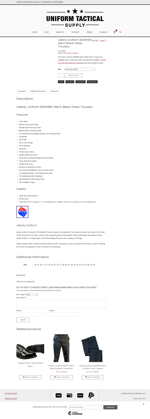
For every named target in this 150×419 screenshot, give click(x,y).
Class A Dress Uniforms (71, 53)
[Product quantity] (61, 75)
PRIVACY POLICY (11, 399)
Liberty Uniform (92, 81)
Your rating (21, 294)
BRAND (89, 32)
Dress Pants (70, 81)
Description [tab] (22, 91)
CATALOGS (103, 32)
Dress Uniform (80, 81)
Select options (30, 377)
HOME (34, 32)
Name (19, 310)
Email (52, 310)
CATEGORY (75, 32)
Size (59, 69)
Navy (33, 182)
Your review (21, 297)
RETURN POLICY (11, 393)
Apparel (60, 53)
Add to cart (73, 75)
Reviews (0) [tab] (54, 91)
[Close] (145, 404)
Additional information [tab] (38, 91)
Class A (61, 81)
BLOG (47, 32)
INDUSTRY (60, 32)
